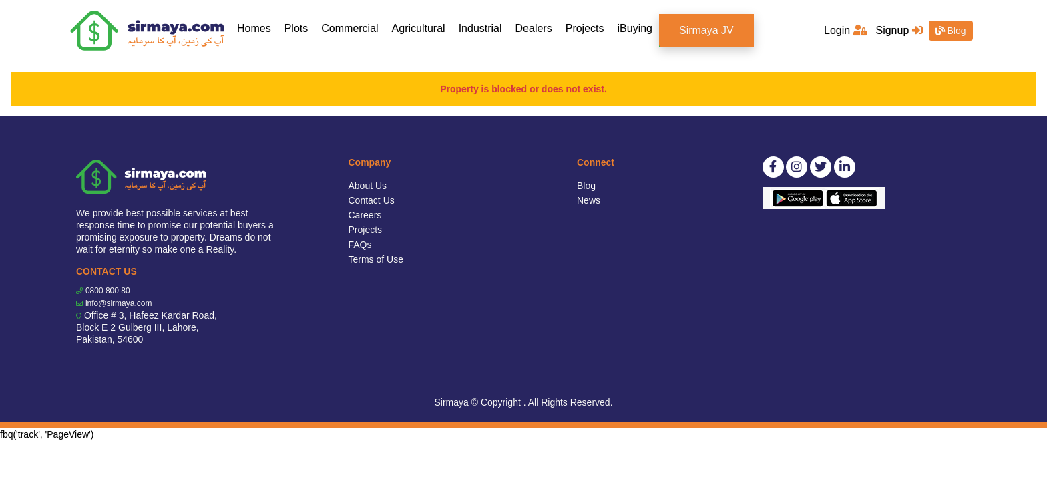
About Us (368, 185)
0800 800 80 (107, 290)
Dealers (533, 28)
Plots (296, 28)
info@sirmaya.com (118, 303)
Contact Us (372, 200)
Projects (585, 28)
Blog (950, 30)
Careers (365, 215)
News (588, 200)
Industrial (480, 28)
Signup (898, 30)
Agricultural (418, 28)
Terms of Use (376, 259)
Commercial (349, 28)
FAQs (360, 244)
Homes (257, 27)
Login (845, 30)
